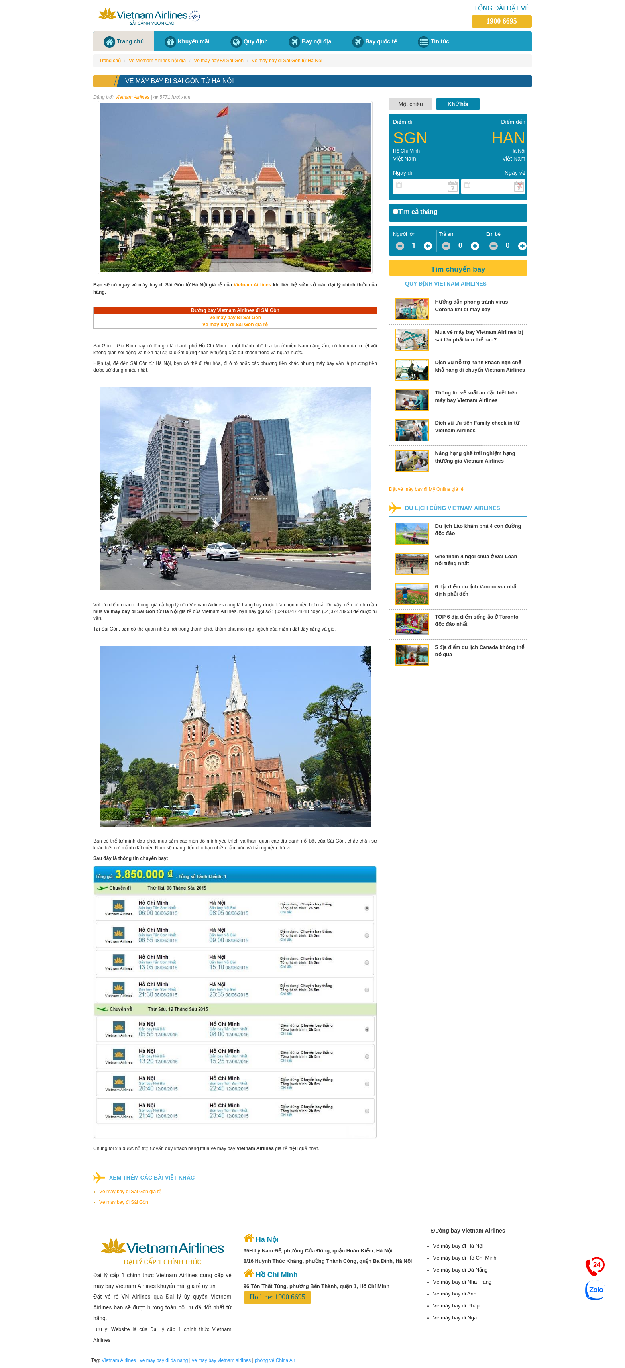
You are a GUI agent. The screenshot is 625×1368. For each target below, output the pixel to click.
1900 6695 (501, 21)
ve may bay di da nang (164, 1360)
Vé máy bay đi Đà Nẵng (460, 1270)
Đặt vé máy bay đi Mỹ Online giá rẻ (426, 489)
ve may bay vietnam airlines (221, 1360)
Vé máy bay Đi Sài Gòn (219, 60)
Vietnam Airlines (132, 97)
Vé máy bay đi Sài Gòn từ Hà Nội (287, 60)
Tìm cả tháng (418, 211)
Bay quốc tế (381, 41)
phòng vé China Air (275, 1360)
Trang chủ (130, 41)
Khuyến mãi (194, 41)
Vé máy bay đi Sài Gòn (123, 1202)
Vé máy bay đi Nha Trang (462, 1282)
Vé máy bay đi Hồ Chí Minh (464, 1258)
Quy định (256, 41)
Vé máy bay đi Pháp (456, 1306)
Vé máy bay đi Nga (455, 1318)
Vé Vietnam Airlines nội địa (157, 60)
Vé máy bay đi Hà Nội (458, 1246)
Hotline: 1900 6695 (277, 1297)
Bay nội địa (316, 41)
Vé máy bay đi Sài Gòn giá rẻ (130, 1191)
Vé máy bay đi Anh (454, 1294)
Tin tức (440, 41)
